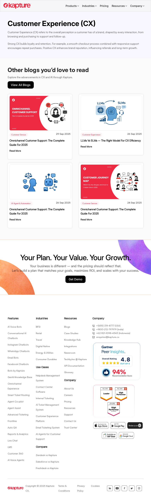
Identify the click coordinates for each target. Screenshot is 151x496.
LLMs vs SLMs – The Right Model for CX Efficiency (111, 140)
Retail (39, 333)
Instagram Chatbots (18, 344)
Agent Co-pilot (16, 401)
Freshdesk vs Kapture (47, 468)
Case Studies (71, 333)
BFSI (38, 326)
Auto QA (12, 427)
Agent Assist (14, 408)
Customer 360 (15, 453)
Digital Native (43, 346)
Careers (68, 395)
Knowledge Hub (72, 339)
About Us (69, 388)
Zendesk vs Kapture (46, 455)
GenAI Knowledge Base (20, 377)
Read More (15, 150)
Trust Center (70, 427)
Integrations (70, 346)
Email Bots (13, 357)
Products (71, 5)
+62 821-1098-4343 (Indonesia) (111, 333)
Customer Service (18, 134)
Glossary (68, 372)
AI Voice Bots (15, 326)
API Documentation (74, 365)
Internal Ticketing (45, 398)
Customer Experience (91, 134)
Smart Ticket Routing (19, 395)
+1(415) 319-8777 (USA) (106, 325)
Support (68, 414)
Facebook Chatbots (18, 364)
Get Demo (75, 279)
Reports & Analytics (18, 434)
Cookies (95, 485)
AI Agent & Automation (21, 203)
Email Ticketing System (48, 427)
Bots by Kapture (16, 370)
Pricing (104, 5)
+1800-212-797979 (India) (108, 329)
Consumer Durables (46, 359)
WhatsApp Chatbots (19, 351)
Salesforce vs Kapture (47, 461)
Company (136, 5)
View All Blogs (21, 85)
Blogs (67, 326)
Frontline (12, 421)
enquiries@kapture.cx (105, 337)
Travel (39, 339)
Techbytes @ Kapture (75, 359)
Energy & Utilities (44, 352)
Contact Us (70, 421)
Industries (88, 5)
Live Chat (13, 440)
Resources (118, 5)
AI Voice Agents (16, 460)
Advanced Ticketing (18, 414)
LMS (10, 447)
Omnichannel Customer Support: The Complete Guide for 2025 (36, 142)
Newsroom (69, 352)
